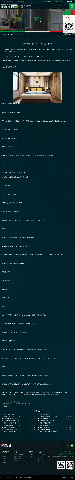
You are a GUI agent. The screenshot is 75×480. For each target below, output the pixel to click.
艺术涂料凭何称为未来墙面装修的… (12, 424)
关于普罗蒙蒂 (5, 452)
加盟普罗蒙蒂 (41, 455)
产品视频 (16, 461)
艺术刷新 (40, 459)
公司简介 (4, 455)
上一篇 (12, 402)
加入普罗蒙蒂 (41, 461)
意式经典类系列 (17, 459)
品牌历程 (4, 457)
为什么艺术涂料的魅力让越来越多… (12, 418)
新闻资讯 (30, 452)
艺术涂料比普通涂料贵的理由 (11, 431)
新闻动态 (66, 34)
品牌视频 (4, 462)
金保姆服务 (41, 457)
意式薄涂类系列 (17, 457)
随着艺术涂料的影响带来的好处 (47, 425)
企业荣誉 (4, 459)
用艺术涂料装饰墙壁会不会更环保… (12, 420)
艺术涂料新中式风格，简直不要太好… (13, 429)
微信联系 (70, 1)
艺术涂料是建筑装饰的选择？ (47, 415)
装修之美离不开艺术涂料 (46, 418)
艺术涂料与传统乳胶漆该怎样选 (11, 422)
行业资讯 (10, 34)
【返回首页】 (5, 406)
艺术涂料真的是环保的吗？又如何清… (49, 431)
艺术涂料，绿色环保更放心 (10, 427)
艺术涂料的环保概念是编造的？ (47, 420)
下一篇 (16, 403)
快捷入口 (40, 452)
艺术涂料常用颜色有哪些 (46, 424)
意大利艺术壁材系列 (18, 455)
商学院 (3, 461)
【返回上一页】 (5, 405)
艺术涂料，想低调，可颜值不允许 (12, 416)
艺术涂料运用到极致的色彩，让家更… (49, 416)
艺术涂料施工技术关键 (45, 427)
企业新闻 (4, 34)
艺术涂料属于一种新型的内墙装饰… (12, 415)
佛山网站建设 (70, 477)
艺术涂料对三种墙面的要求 (46, 429)
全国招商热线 (53, 1)
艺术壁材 (16, 452)
